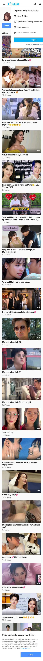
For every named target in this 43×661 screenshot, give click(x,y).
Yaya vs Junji (7, 432)
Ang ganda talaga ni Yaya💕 (13, 587)
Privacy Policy (25, 648)
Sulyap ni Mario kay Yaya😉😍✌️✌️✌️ (18, 617)
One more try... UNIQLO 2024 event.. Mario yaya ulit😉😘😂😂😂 (19, 123)
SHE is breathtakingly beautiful (15, 155)
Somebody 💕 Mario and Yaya (14, 557)
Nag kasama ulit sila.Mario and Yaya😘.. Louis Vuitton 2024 (21, 186)
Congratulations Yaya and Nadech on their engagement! (19, 463)
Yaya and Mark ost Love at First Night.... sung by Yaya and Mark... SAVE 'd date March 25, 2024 (21, 218)
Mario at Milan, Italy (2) (11, 372)
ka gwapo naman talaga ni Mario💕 (16, 60)
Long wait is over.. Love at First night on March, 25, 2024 (18, 251)
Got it (31, 655)
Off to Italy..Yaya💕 (10, 495)
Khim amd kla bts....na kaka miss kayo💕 (19, 312)
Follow (6, 26)
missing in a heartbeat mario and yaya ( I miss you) (21, 526)
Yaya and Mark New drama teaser (16, 282)
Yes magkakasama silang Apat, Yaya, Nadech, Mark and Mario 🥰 (21, 91)
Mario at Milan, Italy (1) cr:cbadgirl (16, 402)
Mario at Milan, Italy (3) (11, 342)
